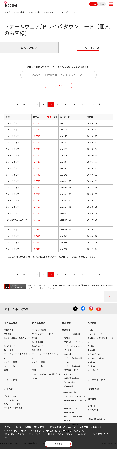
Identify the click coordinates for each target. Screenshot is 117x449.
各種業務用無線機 (71, 378)
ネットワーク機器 (70, 392)
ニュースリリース (11, 400)
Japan (93, 4)
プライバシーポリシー (33, 433)
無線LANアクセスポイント (74, 396)
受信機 (34, 338)
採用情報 (92, 398)
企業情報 (92, 323)
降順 (55, 116)
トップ (7, 12)
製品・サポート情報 (12, 404)
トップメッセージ (95, 334)
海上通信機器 (37, 342)
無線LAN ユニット (71, 408)
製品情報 (66, 323)
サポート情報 (19, 12)
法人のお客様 (10, 323)
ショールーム (93, 370)
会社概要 (91, 346)
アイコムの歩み (94, 354)
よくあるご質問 (10, 362)
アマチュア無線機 (39, 330)
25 (92, 104)
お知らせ (8, 389)
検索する (58, 85)
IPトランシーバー (71, 374)
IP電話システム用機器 (73, 416)
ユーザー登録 (9, 366)
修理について (9, 370)
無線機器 (66, 330)
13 (73, 104)
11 (58, 104)
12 (66, 104)
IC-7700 (36, 123)
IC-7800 (36, 229)
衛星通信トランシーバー (74, 370)
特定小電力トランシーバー (75, 342)
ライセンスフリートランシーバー (45, 334)
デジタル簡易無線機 (72, 366)
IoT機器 (67, 420)
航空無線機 (68, 386)
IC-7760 (36, 181)
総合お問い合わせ (96, 419)
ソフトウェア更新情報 (13, 408)
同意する (58, 443)
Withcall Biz (69, 354)
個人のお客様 (34, 12)
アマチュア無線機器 (72, 334)
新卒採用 (91, 405)
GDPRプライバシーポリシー (61, 433)
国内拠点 (91, 362)
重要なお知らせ (10, 396)
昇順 (49, 116)
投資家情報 (93, 389)
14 (81, 104)
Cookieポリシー (85, 433)
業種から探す (9, 330)
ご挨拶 (90, 330)
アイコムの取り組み (96, 358)
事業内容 (91, 350)
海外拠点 (91, 366)
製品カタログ (9, 346)
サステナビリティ (96, 379)
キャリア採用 (93, 409)
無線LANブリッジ (71, 412)
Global (101, 4)
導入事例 (7, 334)
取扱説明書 (8, 350)
